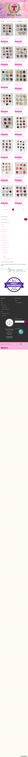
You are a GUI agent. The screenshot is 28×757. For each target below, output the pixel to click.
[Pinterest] (4, 347)
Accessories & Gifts (5, 242)
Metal (4, 254)
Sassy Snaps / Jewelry (4, 240)
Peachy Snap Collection (5, 38)
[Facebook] (1, 347)
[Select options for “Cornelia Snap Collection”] (4, 87)
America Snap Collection (5, 177)
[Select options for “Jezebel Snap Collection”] (18, 111)
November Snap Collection (6, 108)
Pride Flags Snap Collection (6, 61)
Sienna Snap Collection (5, 154)
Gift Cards (2, 233)
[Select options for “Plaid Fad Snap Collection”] (18, 203)
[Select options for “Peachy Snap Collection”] (4, 41)
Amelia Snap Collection (19, 38)
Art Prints (2, 224)
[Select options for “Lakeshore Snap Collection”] (18, 157)
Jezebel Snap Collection (19, 108)
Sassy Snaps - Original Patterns (6, 36)
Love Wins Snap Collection (20, 61)
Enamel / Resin (5, 251)
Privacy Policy (4, 315)
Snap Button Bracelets (5, 245)
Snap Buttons (4, 249)
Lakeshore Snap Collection (20, 154)
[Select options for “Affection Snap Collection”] (18, 180)
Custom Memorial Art (4, 229)
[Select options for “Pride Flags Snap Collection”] (4, 64)
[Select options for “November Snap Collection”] (4, 111)
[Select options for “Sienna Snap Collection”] (4, 157)
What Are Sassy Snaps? (5, 313)
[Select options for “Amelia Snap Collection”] (18, 41)
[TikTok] (7, 347)
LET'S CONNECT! (21, 331)
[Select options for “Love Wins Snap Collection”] (18, 64)
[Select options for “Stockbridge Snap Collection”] (4, 203)
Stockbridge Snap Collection (6, 199)
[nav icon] (2, 1)
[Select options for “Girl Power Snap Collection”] (4, 134)
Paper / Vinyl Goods (4, 238)
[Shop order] (22, 21)
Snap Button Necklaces (5, 247)
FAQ (2, 311)
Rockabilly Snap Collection (20, 131)
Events (2, 302)
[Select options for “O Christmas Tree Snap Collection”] (18, 88)
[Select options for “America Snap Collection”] (4, 180)
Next (23, 209)
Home (2, 300)
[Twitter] (5, 347)
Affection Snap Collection (19, 177)
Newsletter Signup (19, 302)
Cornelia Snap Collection (5, 84)
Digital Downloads (4, 231)
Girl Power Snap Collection (6, 131)
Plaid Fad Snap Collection (19, 199)
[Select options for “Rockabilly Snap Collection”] (18, 134)
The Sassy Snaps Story (5, 309)
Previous (5, 209)
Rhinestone (4, 256)
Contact (16, 300)
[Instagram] (3, 347)
